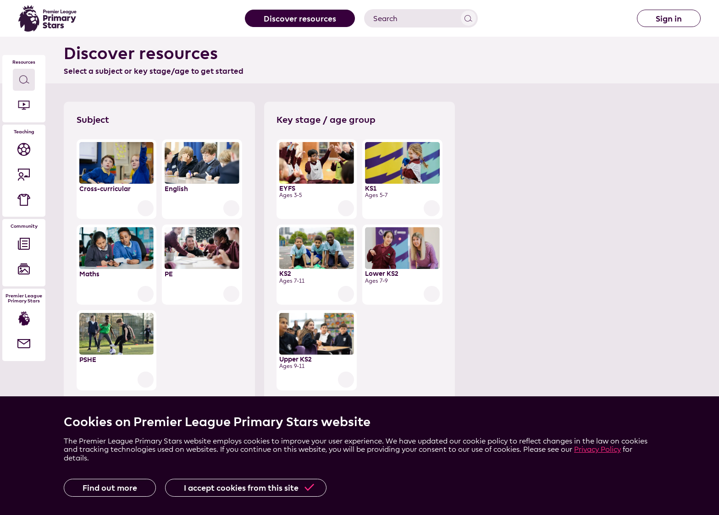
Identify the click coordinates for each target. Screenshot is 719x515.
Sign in (669, 18)
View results (468, 18)
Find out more (110, 488)
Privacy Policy (597, 449)
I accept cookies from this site (241, 488)
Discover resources (300, 18)
